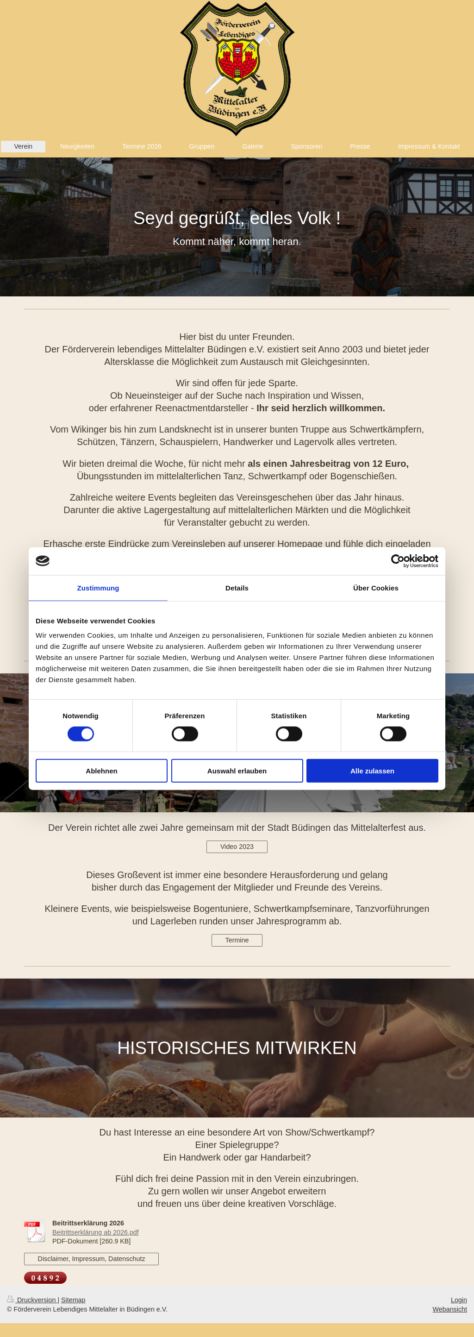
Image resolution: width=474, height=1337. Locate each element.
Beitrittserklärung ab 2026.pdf (95, 1232)
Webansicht (450, 1309)
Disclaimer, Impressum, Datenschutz (91, 1258)
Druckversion (32, 1300)
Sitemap (73, 1300)
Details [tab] (237, 587)
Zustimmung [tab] (98, 587)
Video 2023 (237, 846)
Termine (237, 940)
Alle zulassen (372, 771)
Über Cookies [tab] (376, 587)
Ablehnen (101, 771)
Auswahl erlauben (237, 771)
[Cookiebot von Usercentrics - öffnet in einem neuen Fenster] (397, 561)
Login (459, 1300)
